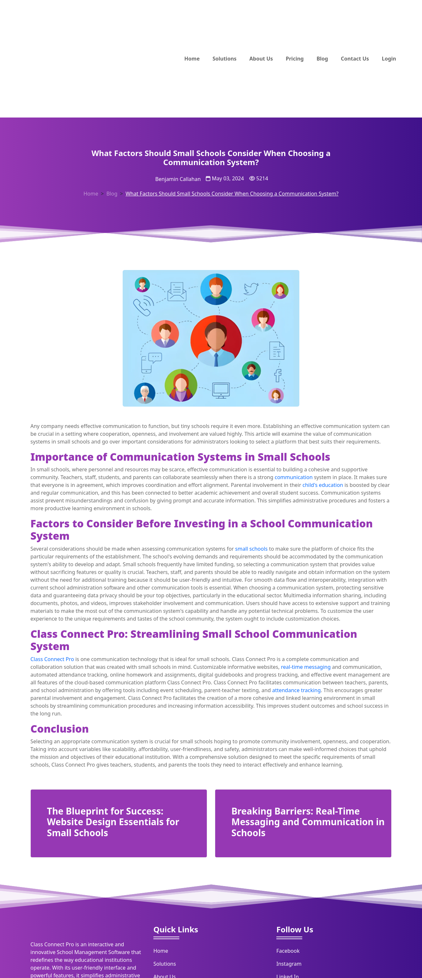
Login (389, 58)
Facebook (288, 950)
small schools (251, 548)
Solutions (225, 58)
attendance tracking (296, 690)
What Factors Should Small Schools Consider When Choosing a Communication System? (232, 193)
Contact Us (355, 58)
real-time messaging (306, 666)
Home (192, 58)
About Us (261, 58)
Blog (322, 58)
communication (294, 477)
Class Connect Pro (52, 659)
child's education (323, 485)
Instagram (289, 963)
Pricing (295, 58)
